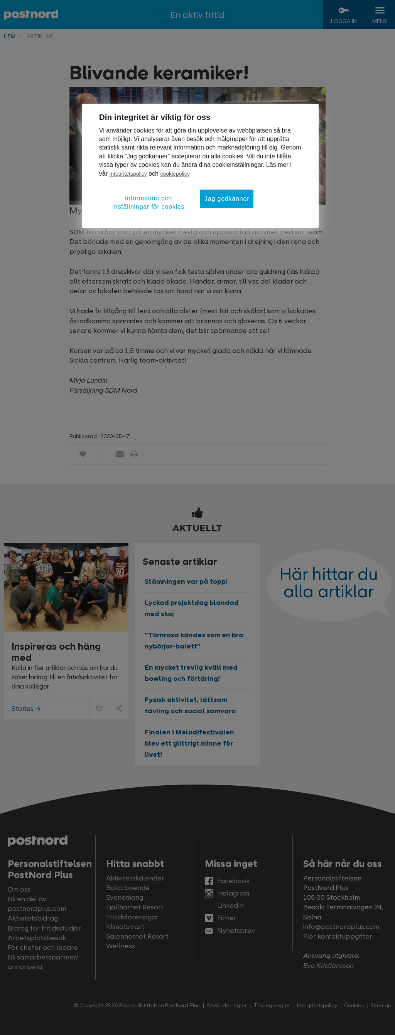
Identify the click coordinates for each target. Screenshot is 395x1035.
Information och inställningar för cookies (148, 202)
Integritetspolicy (128, 174)
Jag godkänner (226, 198)
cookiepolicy (174, 174)
